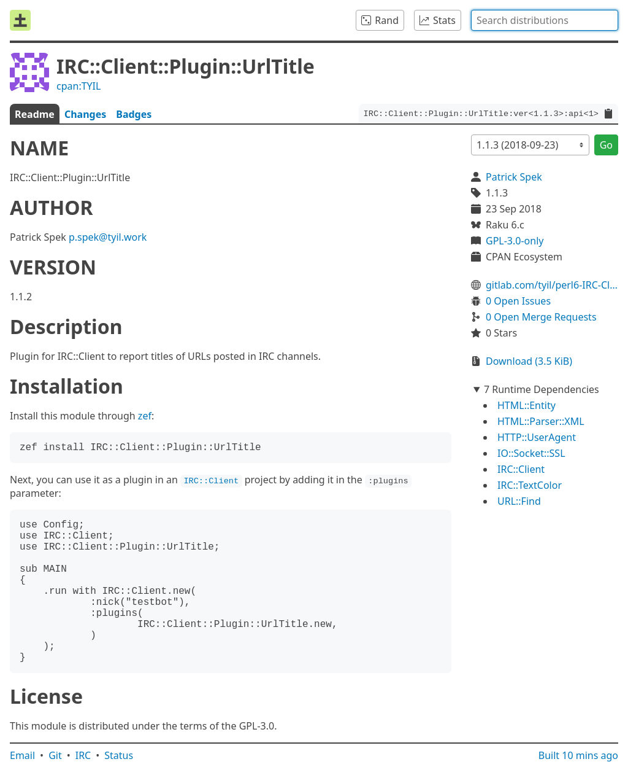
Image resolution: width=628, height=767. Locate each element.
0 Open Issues (518, 301)
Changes (85, 114)
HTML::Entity (526, 405)
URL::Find (519, 501)
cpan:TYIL (78, 86)
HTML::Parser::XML (540, 421)
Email (22, 755)
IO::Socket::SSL (531, 453)
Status (118, 755)
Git (55, 755)
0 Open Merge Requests (541, 317)
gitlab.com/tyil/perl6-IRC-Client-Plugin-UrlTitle (552, 285)
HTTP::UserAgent (536, 437)
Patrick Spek (514, 177)
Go (606, 145)
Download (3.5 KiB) (529, 361)
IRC (83, 755)
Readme (35, 114)
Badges (133, 114)
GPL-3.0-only (514, 240)
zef (144, 415)
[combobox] (544, 20)
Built (578, 755)
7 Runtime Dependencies (541, 389)
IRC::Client (521, 469)
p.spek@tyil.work (108, 237)
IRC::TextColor (529, 485)
